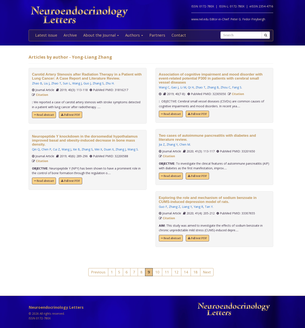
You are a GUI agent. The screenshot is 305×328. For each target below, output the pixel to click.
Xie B (76, 149)
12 (176, 272)
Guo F (163, 207)
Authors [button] (134, 35)
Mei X (98, 149)
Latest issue (46, 35)
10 (157, 272)
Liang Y (187, 207)
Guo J (87, 83)
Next (207, 272)
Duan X (109, 149)
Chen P (46, 149)
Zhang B (213, 87)
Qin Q (36, 149)
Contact (179, 35)
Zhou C (225, 87)
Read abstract (44, 114)
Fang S (236, 87)
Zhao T (56, 83)
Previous (98, 272)
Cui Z (56, 149)
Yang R (198, 207)
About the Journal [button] (101, 35)
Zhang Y (172, 144)
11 (167, 272)
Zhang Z (174, 207)
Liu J (47, 83)
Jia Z (162, 144)
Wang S (133, 149)
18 (195, 272)
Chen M (184, 144)
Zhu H (109, 83)
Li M (183, 87)
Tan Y (209, 207)
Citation (42, 95)
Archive (70, 35)
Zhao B (37, 83)
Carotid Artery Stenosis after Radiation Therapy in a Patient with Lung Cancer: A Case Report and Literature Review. (87, 76)
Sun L (67, 83)
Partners (157, 35)
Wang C (164, 87)
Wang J (77, 83)
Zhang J (120, 149)
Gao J (175, 87)
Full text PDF (70, 114)
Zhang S (98, 83)
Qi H (191, 87)
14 (186, 272)
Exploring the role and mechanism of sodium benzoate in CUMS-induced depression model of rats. (208, 200)
